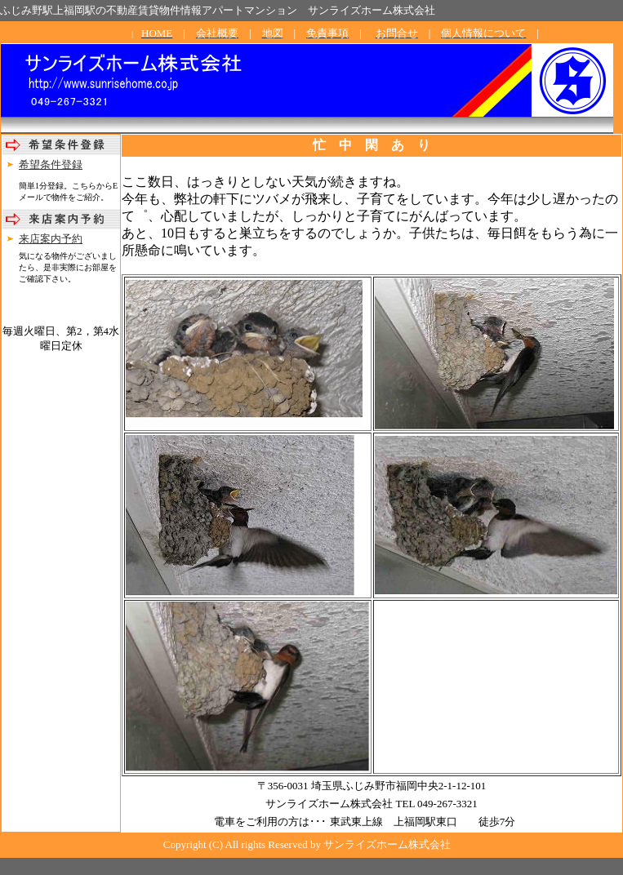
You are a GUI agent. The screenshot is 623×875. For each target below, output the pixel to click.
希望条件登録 (50, 164)
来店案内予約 (50, 239)
